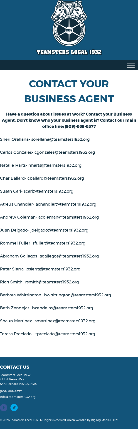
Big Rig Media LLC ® (104, 420)
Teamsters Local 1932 (69, 52)
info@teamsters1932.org (17, 397)
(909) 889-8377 (11, 391)
